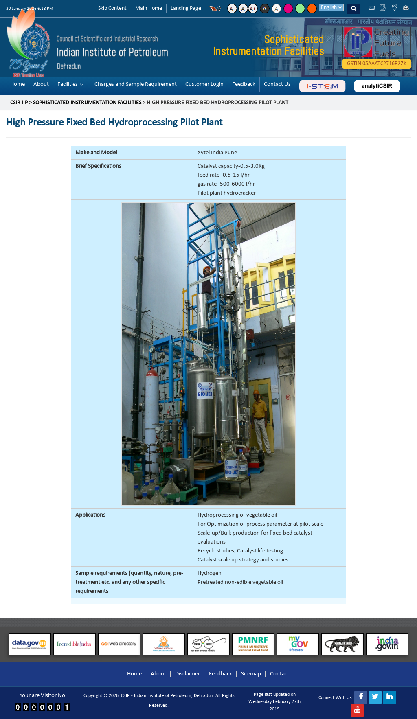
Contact (279, 674)
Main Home (148, 8)
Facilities (67, 84)
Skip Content (112, 8)
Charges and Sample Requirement (135, 84)
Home (17, 84)
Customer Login (204, 84)
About (41, 84)
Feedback (243, 84)
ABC (322, 86)
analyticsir (377, 86)
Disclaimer (187, 674)
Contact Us (277, 84)
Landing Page (186, 8)
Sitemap (251, 674)
